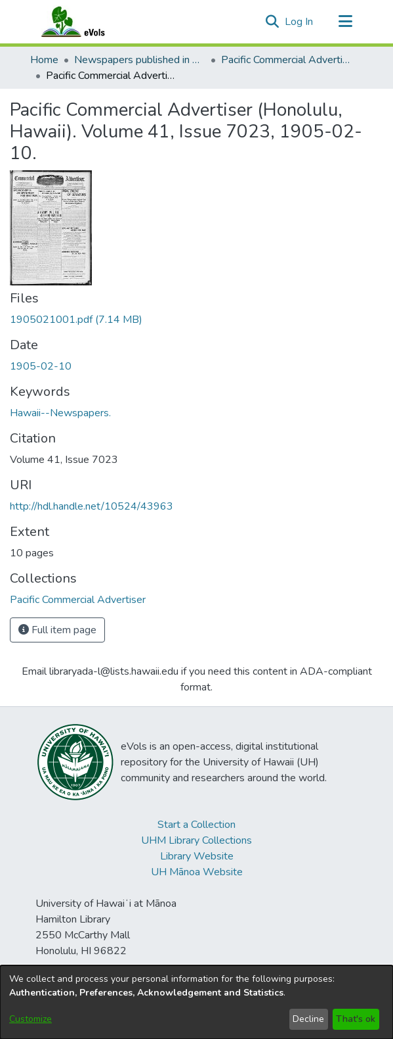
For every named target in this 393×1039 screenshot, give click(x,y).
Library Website (197, 856)
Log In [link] (299, 21)
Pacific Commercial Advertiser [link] (286, 60)
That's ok (355, 1019)
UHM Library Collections (196, 840)
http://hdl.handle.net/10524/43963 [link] (91, 506)
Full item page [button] (57, 630)
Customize (30, 1019)
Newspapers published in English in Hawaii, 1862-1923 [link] (139, 60)
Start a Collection (196, 824)
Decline (308, 1019)
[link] (76, 319)
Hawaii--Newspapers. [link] (60, 413)
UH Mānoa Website (197, 872)
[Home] (86, 21)
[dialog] (196, 1002)
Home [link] (44, 60)
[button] (272, 22)
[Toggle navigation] (345, 21)
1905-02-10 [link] (41, 366)
